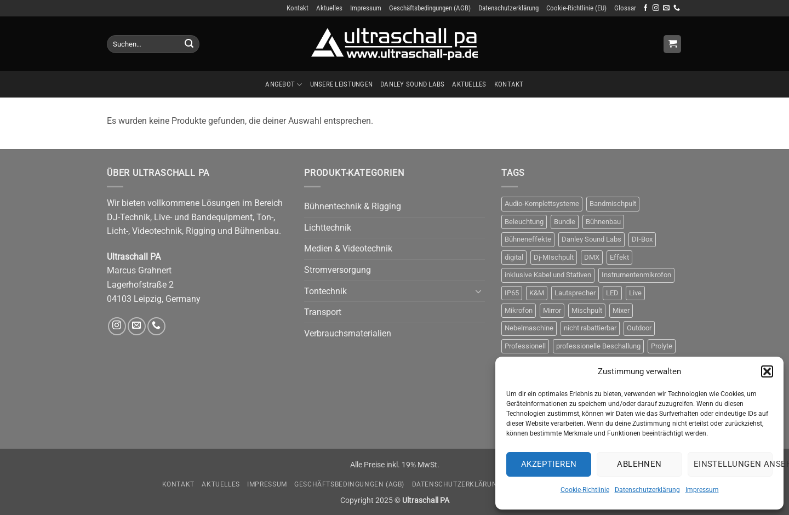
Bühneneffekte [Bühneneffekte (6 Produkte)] (528, 239)
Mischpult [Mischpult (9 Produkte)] (586, 310)
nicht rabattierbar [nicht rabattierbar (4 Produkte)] (590, 328)
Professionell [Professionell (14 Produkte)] (525, 346)
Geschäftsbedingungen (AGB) (430, 8)
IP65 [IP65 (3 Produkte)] (512, 293)
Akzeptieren (549, 464)
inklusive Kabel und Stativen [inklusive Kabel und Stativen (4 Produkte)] (548, 275)
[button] (767, 371)
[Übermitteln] (189, 44)
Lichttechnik (327, 227)
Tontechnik (325, 291)
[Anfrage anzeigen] (672, 44)
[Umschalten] (478, 290)
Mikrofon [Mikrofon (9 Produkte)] (519, 310)
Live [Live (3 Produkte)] (635, 293)
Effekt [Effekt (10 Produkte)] (619, 257)
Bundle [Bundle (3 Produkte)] (564, 222)
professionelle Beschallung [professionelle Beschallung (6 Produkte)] (598, 346)
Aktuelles (329, 8)
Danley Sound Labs (412, 84)
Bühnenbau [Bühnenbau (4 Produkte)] (603, 222)
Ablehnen (639, 464)
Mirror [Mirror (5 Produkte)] (552, 310)
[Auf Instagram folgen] (656, 8)
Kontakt (297, 8)
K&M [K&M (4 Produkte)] (536, 293)
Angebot (283, 84)
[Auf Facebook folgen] (645, 8)
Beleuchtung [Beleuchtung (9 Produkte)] (524, 222)
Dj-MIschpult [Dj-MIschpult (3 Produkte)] (554, 257)
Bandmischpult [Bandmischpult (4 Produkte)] (613, 203)
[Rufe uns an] (676, 8)
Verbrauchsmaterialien (347, 333)
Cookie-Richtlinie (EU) (576, 8)
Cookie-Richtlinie (585, 490)
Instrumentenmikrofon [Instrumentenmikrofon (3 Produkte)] (636, 275)
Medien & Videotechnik (348, 248)
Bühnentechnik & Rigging (352, 206)
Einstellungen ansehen (733, 464)
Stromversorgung (337, 270)
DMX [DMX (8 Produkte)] (591, 257)
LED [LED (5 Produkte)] (612, 293)
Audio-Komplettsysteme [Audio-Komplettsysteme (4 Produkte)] (542, 203)
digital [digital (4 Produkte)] (514, 257)
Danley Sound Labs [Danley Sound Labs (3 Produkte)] (591, 239)
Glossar (625, 8)
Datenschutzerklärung (647, 490)
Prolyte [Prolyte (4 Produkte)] (661, 346)
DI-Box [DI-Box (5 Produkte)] (642, 239)
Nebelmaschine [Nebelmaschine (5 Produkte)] (529, 328)
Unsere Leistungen (341, 84)
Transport (322, 312)
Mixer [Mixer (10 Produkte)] (621, 310)
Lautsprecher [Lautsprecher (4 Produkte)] (575, 293)
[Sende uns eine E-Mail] (666, 8)
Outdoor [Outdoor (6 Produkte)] (639, 328)
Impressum (702, 490)
